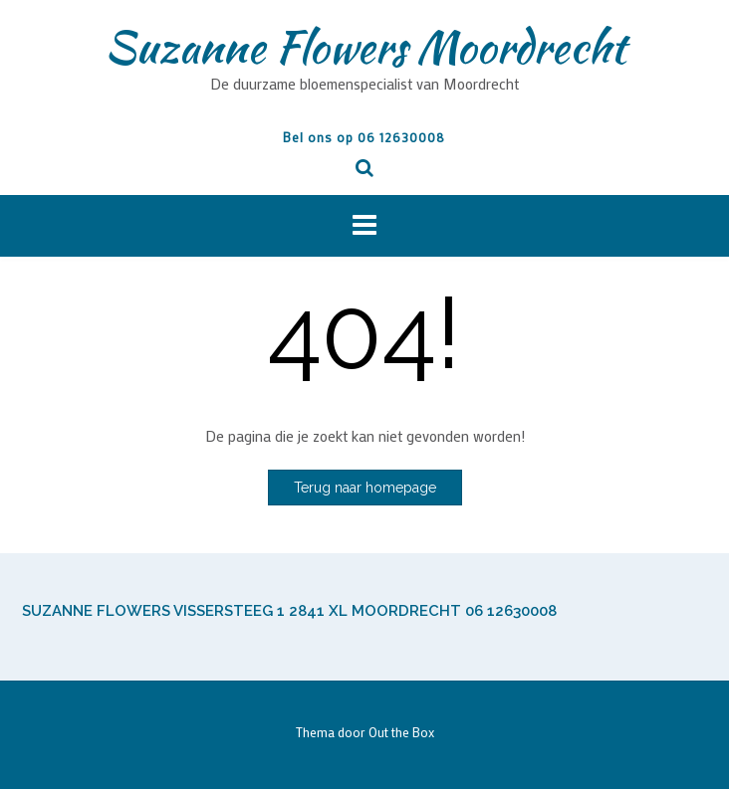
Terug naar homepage (365, 487)
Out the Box (401, 731)
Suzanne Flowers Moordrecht (365, 47)
